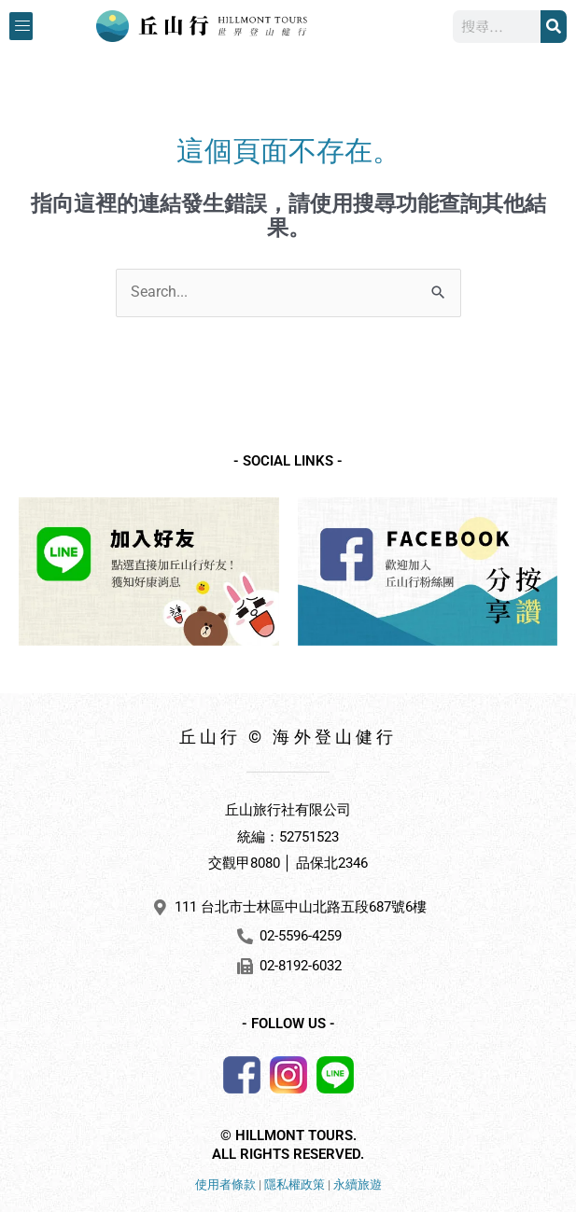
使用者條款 (225, 1184)
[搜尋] (554, 26)
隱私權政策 (294, 1184)
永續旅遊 (357, 1184)
